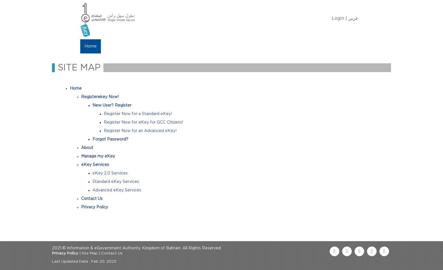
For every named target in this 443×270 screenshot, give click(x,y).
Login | (339, 18)
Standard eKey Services (115, 182)
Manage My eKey (145, 46)
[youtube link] (359, 251)
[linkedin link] (372, 251)
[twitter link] (347, 251)
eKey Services (186, 46)
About (112, 46)
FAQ (247, 46)
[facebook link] (334, 251)
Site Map (90, 253)
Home (90, 46)
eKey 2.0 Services (110, 173)
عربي (353, 18)
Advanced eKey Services (116, 190)
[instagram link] (384, 251)
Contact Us (222, 46)
